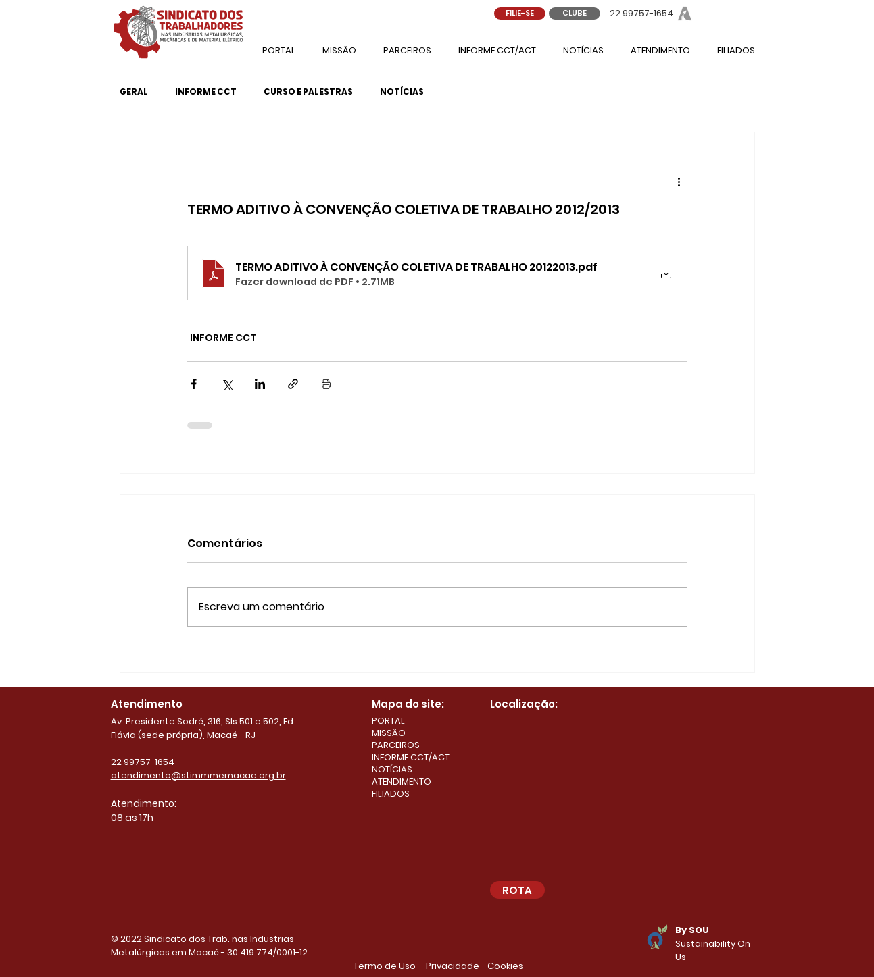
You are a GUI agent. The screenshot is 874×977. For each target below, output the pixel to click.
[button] (660, 50)
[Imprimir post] (326, 383)
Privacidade (452, 965)
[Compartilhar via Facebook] (193, 383)
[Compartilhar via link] (293, 383)
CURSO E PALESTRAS (308, 91)
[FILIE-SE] (519, 13)
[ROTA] (517, 890)
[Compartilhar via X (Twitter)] (226, 383)
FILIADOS (391, 794)
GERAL (134, 91)
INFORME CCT (206, 91)
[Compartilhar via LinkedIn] (259, 383)
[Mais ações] (679, 181)
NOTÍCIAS (402, 91)
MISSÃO (389, 733)
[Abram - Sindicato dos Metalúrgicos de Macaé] (685, 13)
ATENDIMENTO (401, 782)
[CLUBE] (574, 13)
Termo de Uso (385, 965)
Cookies (505, 965)
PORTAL (388, 721)
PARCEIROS (396, 745)
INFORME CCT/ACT (411, 757)
